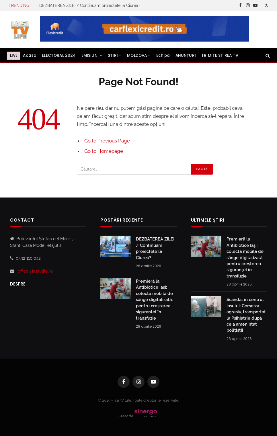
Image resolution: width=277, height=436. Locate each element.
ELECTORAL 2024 (59, 55)
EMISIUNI (90, 55)
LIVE (14, 55)
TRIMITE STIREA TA (219, 55)
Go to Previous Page (107, 141)
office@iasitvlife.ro (35, 271)
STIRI (113, 55)
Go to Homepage (103, 151)
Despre (18, 284)
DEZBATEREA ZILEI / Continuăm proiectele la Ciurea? (89, 5)
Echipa (163, 55)
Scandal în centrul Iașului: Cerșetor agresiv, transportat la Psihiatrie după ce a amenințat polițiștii (246, 315)
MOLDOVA (137, 55)
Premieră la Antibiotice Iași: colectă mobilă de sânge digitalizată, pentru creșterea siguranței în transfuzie (154, 300)
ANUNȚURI (185, 55)
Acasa (29, 55)
